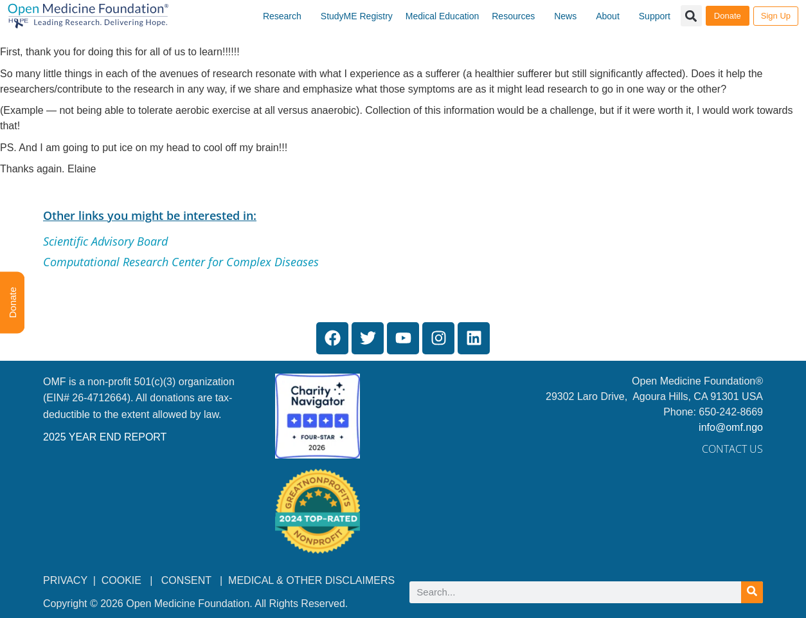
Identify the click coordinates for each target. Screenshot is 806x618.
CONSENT (186, 580)
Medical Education (442, 16)
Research (282, 16)
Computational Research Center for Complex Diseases (181, 261)
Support (654, 16)
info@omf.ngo (731, 427)
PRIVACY (65, 580)
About (608, 16)
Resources (513, 16)
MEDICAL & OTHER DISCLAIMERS (311, 580)
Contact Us (732, 449)
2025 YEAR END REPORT (104, 437)
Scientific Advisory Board (105, 241)
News (565, 16)
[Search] (752, 592)
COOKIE (123, 580)
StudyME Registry (357, 16)
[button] (691, 15)
